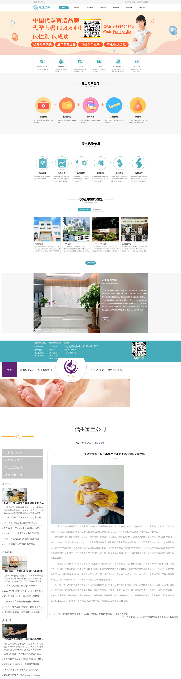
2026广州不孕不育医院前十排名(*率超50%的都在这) (23, 518)
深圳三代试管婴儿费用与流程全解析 (20, 586)
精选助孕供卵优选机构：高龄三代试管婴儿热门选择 (22, 676)
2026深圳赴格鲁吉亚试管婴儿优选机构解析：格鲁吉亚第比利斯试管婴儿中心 (93, 614)
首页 (9, 370)
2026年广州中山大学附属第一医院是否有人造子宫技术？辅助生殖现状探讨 (23, 607)
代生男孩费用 (45, 370)
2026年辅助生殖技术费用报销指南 (19, 544)
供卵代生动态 (27, 370)
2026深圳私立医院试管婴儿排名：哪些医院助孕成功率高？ (23, 591)
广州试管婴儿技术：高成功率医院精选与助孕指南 (22, 597)
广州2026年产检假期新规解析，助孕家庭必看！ (22, 602)
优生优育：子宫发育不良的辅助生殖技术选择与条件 (22, 529)
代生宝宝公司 (97, 370)
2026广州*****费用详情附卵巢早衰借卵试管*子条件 (23, 534)
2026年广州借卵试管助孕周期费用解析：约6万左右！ (22, 665)
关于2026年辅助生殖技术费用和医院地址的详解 (22, 613)
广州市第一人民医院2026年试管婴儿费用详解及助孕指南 (152, 617)
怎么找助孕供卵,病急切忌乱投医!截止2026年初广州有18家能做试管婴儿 (23, 660)
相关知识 (100, 443)
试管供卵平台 (115, 370)
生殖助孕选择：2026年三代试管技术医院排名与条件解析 (23, 654)
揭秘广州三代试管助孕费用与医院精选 (21, 539)
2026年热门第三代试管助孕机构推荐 (20, 523)
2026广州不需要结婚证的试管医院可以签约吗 (22, 670)
